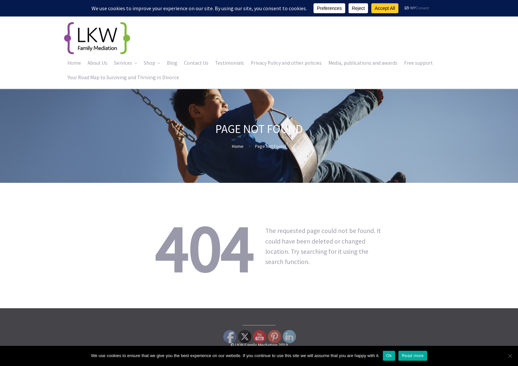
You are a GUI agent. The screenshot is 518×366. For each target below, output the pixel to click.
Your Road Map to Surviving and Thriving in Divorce (123, 77)
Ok (389, 355)
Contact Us (196, 63)
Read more (413, 355)
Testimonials (229, 63)
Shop (149, 63)
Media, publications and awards (362, 63)
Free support (418, 63)
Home (74, 63)
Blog (172, 63)
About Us (97, 63)
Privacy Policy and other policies (286, 63)
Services (123, 63)
